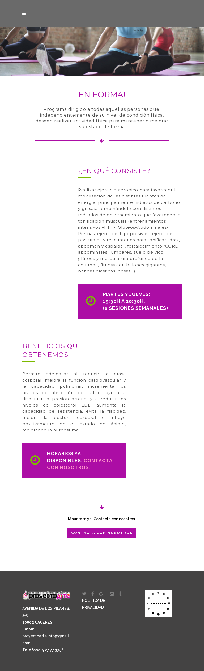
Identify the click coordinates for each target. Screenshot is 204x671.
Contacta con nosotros (102, 533)
